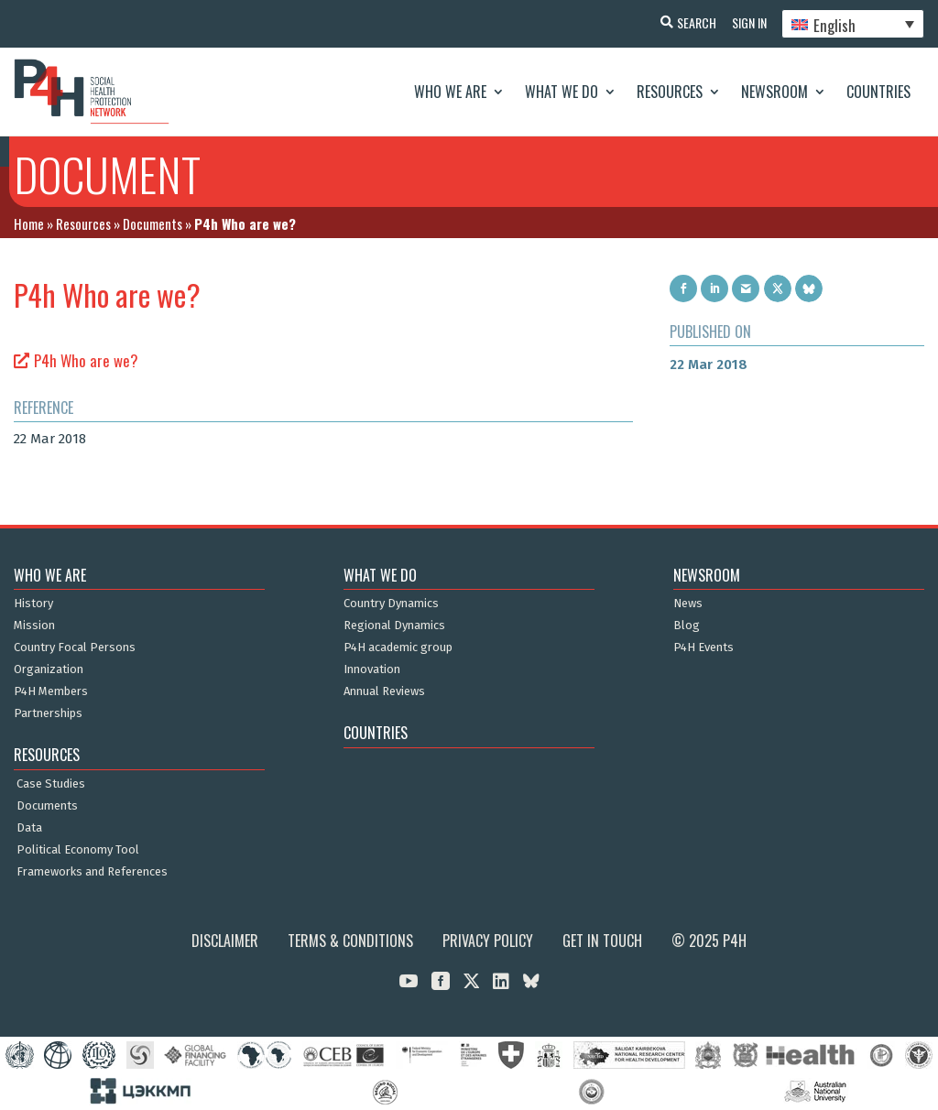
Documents (152, 223)
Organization (48, 669)
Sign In (745, 22)
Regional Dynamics (394, 625)
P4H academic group (398, 647)
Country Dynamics (391, 603)
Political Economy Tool (77, 849)
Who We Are (450, 92)
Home (29, 223)
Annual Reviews (384, 691)
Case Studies (50, 784)
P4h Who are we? (86, 360)
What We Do (561, 92)
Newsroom (774, 92)
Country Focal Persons (75, 647)
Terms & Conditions (350, 941)
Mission (34, 625)
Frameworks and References (92, 871)
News (688, 603)
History (33, 603)
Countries (878, 92)
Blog (686, 625)
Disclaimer (224, 941)
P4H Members (51, 691)
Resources (670, 92)
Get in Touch (602, 941)
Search (690, 22)
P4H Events (703, 647)
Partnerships (48, 713)
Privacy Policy (487, 941)
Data (29, 828)
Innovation (372, 669)
